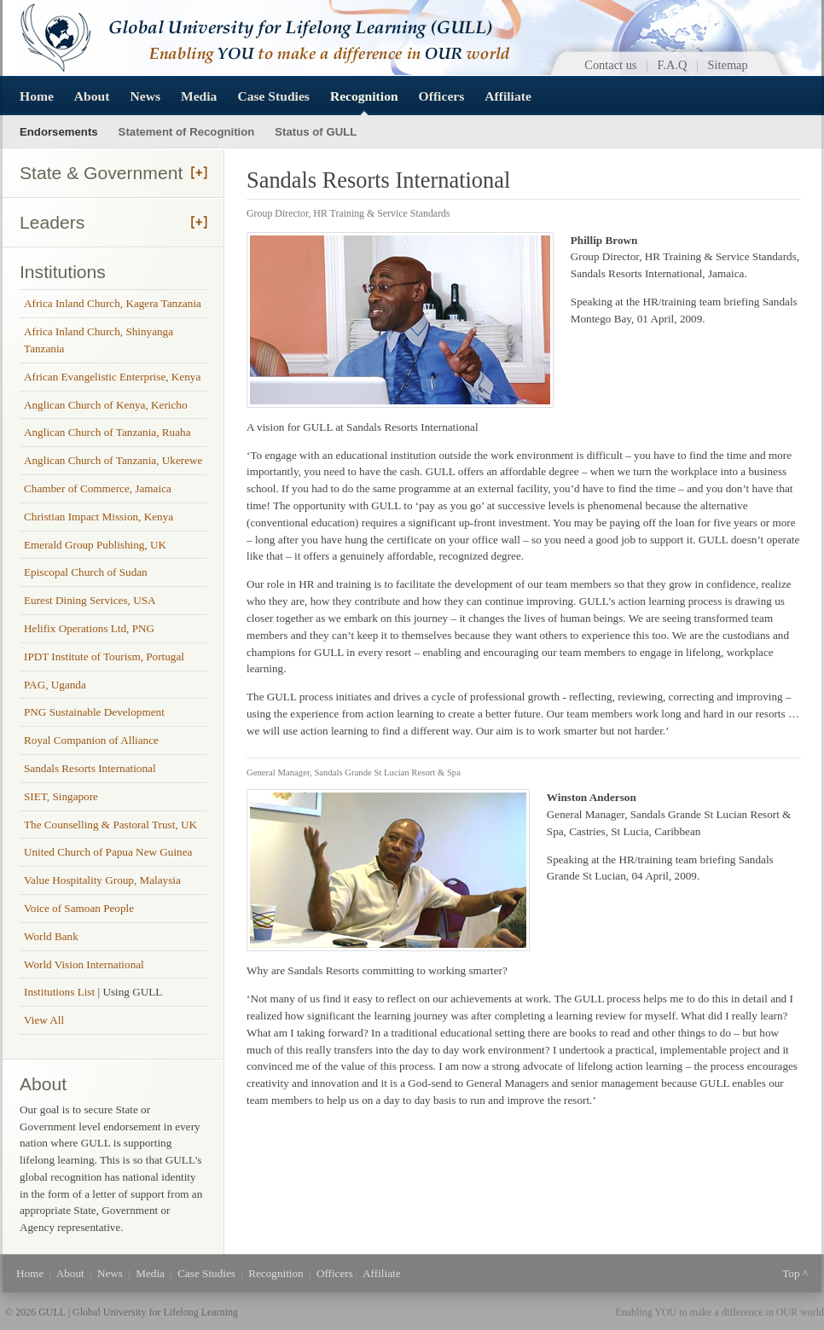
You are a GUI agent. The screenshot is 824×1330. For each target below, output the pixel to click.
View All (44, 1019)
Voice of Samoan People (79, 908)
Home (37, 96)
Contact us (610, 65)
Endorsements (59, 131)
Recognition (364, 96)
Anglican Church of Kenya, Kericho (106, 404)
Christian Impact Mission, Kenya (98, 516)
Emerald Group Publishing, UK (95, 544)
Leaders (52, 222)
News (145, 96)
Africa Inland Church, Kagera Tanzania (112, 303)
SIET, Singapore (61, 796)
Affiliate (508, 96)
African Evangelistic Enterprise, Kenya (112, 376)
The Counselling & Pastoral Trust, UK (110, 824)
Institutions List (60, 991)
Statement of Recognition (187, 131)
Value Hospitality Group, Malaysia (102, 880)
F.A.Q (673, 65)
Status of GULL (316, 131)
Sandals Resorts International (90, 768)
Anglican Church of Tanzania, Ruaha (107, 432)
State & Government (101, 173)
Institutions (63, 272)
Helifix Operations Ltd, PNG (89, 628)
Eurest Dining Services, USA (90, 600)
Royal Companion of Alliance (91, 740)
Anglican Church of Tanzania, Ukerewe (113, 460)
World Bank (51, 936)
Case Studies (273, 96)
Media (199, 96)
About (92, 96)
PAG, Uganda (55, 684)
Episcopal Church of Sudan (86, 572)
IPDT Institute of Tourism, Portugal (104, 656)
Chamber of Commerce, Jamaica (97, 488)
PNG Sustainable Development (94, 712)
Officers (442, 96)
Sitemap (728, 65)
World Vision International (84, 964)
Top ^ (795, 1273)
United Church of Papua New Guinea (108, 851)
